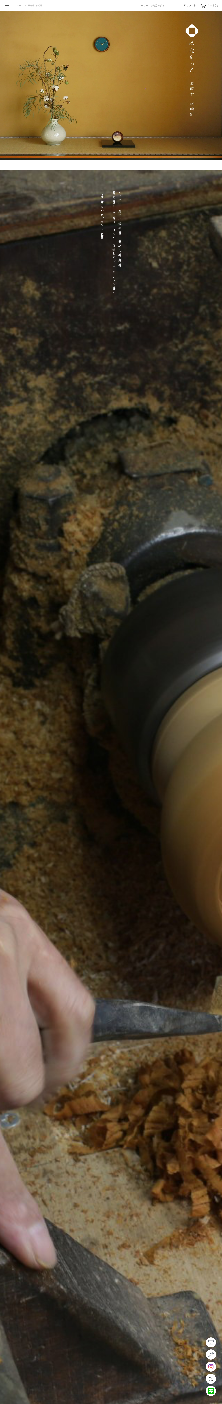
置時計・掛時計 (35, 5)
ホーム (20, 5)
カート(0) (212, 5)
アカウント (189, 5)
